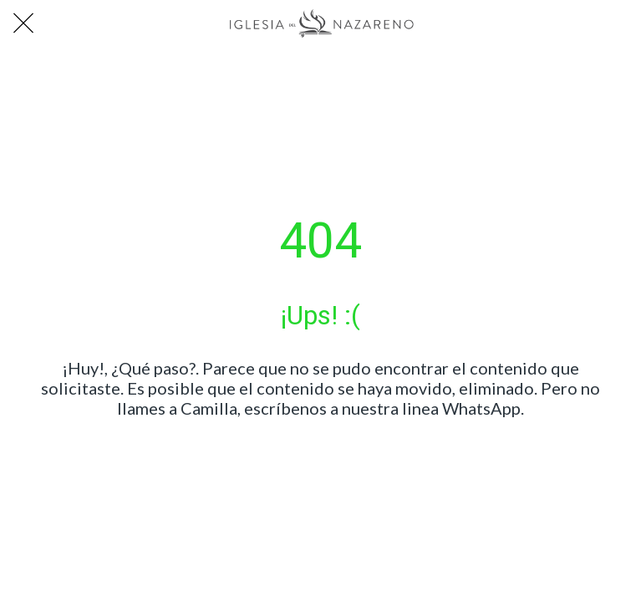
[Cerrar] (23, 23)
